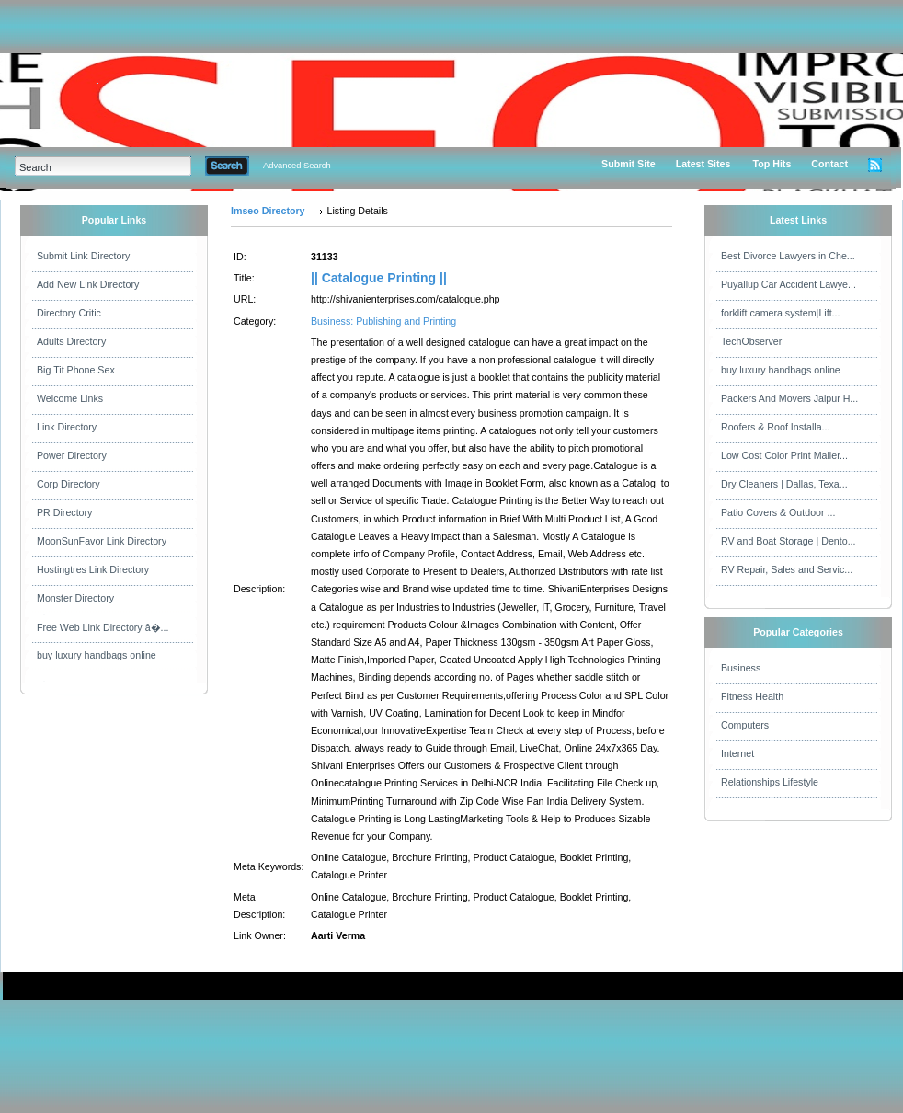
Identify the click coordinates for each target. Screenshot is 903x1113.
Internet (737, 753)
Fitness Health (752, 696)
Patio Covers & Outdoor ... (778, 512)
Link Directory (67, 426)
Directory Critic (69, 312)
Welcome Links (70, 398)
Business (740, 667)
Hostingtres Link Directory (93, 569)
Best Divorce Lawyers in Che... (788, 255)
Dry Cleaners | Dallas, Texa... (784, 483)
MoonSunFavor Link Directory (101, 540)
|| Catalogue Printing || (379, 277)
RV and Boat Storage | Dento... (788, 540)
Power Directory (72, 455)
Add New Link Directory (88, 284)
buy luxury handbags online (96, 654)
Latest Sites (703, 163)
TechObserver (751, 341)
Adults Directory (71, 341)
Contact (829, 163)
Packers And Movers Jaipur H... (789, 398)
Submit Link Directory (83, 255)
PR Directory (64, 512)
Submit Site (628, 163)
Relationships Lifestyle (769, 781)
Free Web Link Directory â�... (102, 627)
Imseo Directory (268, 210)
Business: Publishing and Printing (383, 321)
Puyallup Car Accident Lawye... (788, 284)
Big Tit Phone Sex (76, 369)
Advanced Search (297, 165)
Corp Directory (68, 483)
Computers (745, 724)
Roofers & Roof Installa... (775, 426)
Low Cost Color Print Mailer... (784, 455)
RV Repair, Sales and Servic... (786, 569)
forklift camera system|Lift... (780, 312)
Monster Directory (75, 597)
